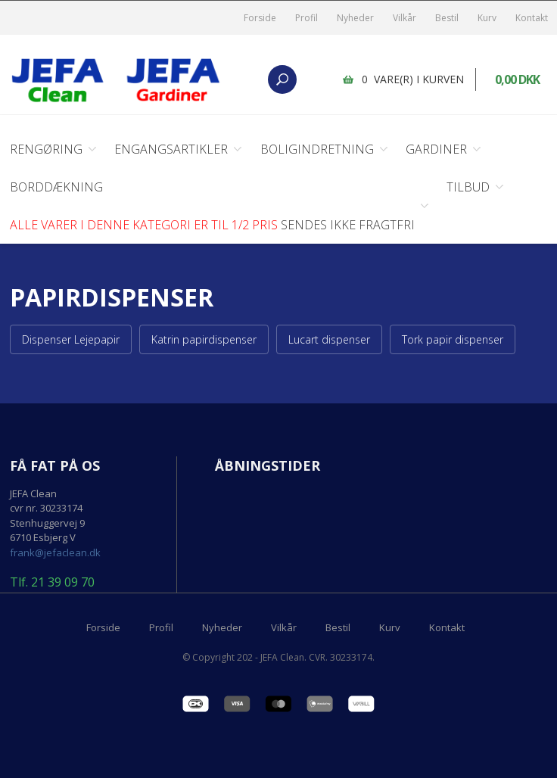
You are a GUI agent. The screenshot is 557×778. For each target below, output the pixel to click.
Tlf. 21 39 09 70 (52, 582)
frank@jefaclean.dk (55, 552)
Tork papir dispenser (452, 339)
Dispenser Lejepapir (71, 339)
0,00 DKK (517, 79)
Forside (260, 17)
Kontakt (531, 17)
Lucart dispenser (329, 339)
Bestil (447, 17)
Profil (306, 17)
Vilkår (404, 17)
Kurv (487, 17)
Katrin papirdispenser (204, 339)
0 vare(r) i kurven (413, 79)
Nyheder (355, 17)
